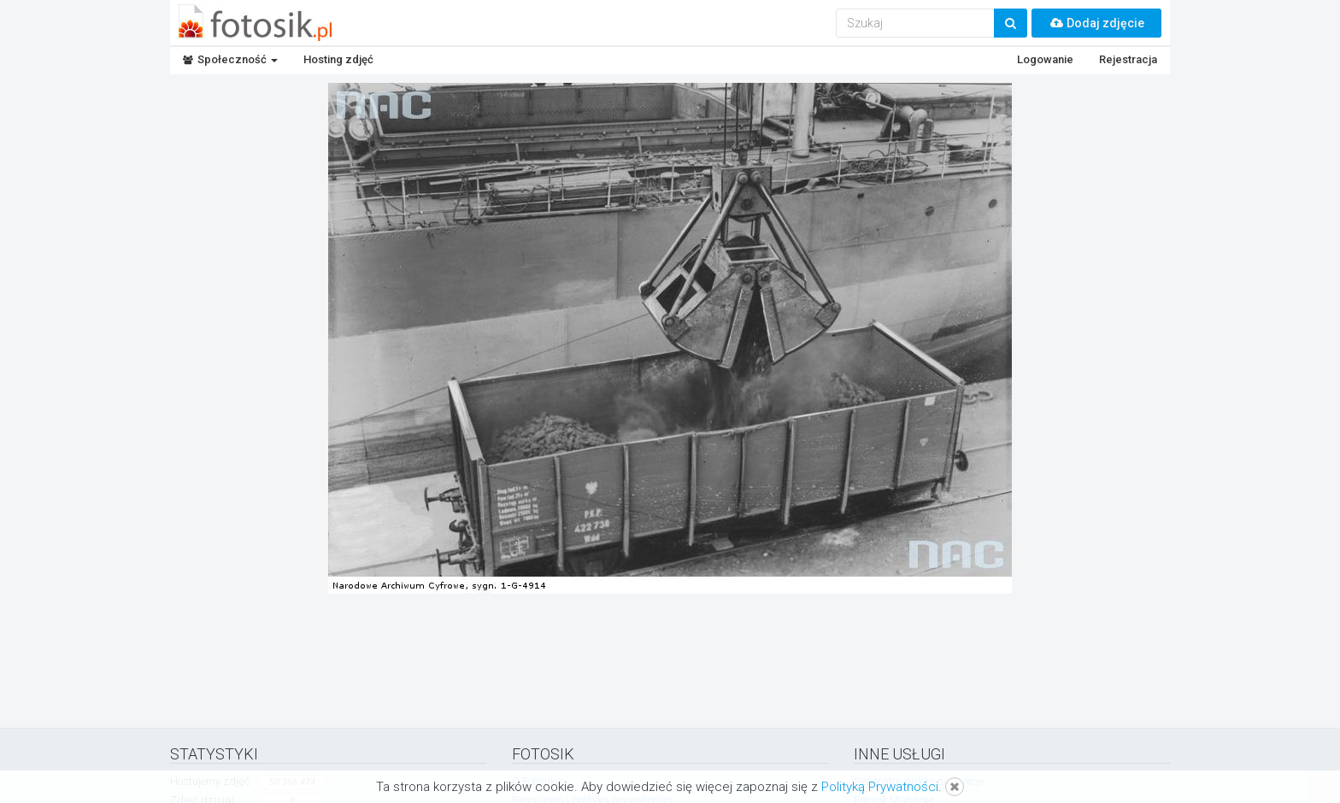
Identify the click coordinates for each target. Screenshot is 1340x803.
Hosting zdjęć (338, 59)
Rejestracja (1128, 59)
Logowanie (1045, 59)
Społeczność (230, 59)
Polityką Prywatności (879, 786)
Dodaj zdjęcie (1096, 23)
